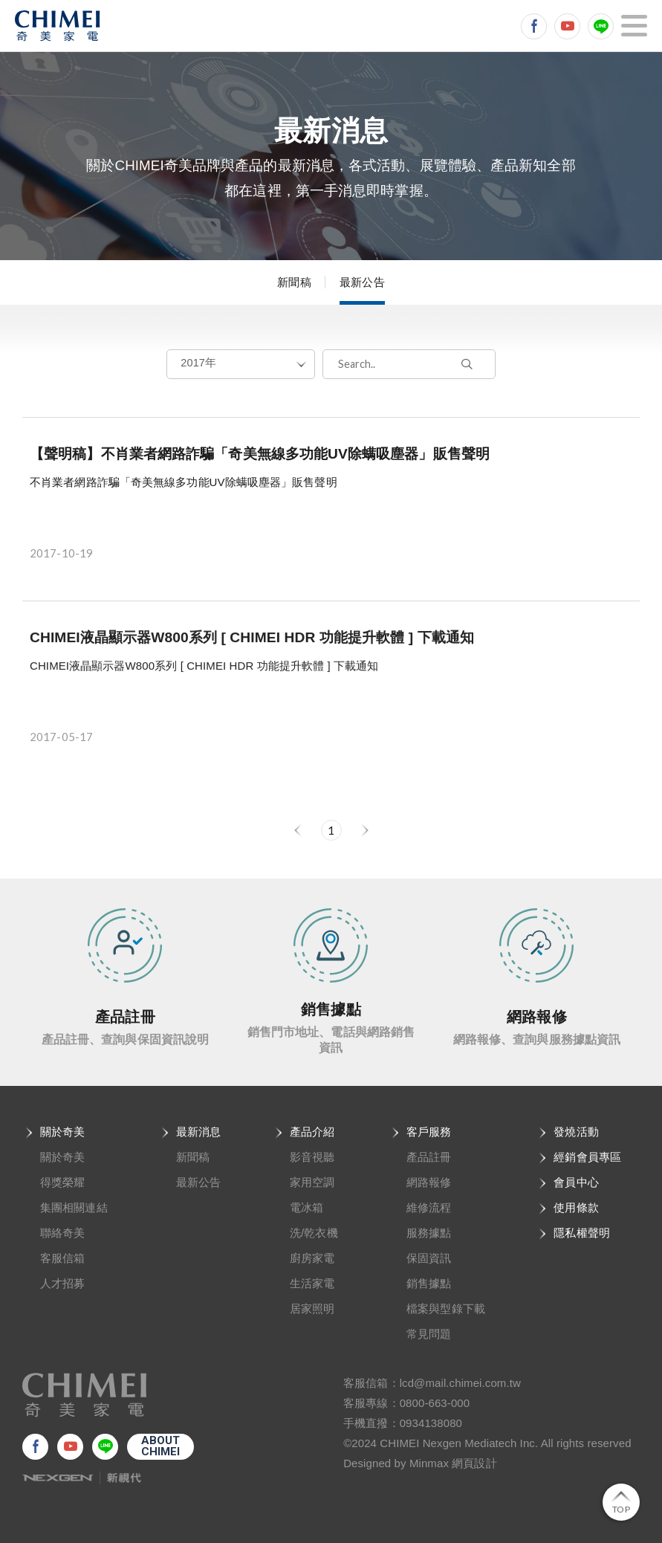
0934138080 (431, 1423)
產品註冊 (428, 1157)
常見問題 (428, 1333)
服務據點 (428, 1232)
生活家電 (312, 1283)
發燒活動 (576, 1131)
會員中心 (576, 1182)
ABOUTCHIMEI (161, 1446)
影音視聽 (312, 1157)
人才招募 (62, 1283)
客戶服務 (428, 1131)
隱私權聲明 (582, 1232)
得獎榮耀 (62, 1182)
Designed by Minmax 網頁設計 (420, 1463)
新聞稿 (294, 282)
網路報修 (428, 1182)
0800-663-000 (435, 1403)
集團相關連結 (74, 1207)
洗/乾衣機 (314, 1232)
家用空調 (312, 1182)
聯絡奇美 (62, 1232)
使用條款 (576, 1207)
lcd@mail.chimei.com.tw (460, 1383)
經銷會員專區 (587, 1157)
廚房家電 (312, 1258)
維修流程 (428, 1207)
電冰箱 (306, 1207)
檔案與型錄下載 (445, 1308)
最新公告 (362, 282)
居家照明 (312, 1308)
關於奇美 (62, 1131)
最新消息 (198, 1131)
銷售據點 (428, 1283)
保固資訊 (428, 1258)
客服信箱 (62, 1258)
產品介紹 (312, 1131)
